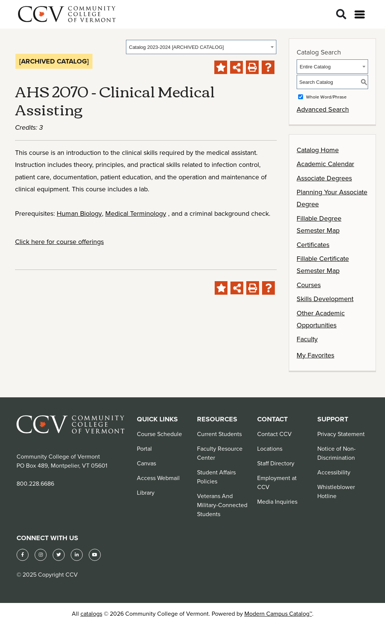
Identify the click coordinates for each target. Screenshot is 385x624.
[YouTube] (95, 555)
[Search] (341, 14)
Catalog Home (318, 149)
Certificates (313, 244)
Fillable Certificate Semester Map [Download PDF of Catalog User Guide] (323, 264)
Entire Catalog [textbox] (315, 67)
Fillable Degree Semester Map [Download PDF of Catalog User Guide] (319, 224)
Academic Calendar (325, 163)
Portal (144, 448)
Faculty (307, 339)
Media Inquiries (277, 501)
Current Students (219, 434)
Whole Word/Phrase (326, 97)
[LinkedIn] (77, 555)
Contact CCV (274, 434)
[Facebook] (23, 555)
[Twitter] (59, 555)
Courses (309, 284)
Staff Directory (275, 463)
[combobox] (201, 47)
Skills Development (325, 298)
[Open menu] (359, 14)
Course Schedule (159, 434)
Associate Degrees (324, 178)
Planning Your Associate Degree (332, 198)
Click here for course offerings (59, 241)
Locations (269, 448)
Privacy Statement (341, 434)
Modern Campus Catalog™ (278, 613)
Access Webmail (158, 478)
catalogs (91, 613)
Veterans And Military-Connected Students (222, 505)
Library (146, 492)
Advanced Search (323, 109)
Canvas (146, 463)
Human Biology (79, 213)
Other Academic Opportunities (321, 319)
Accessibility (333, 472)
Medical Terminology (135, 213)
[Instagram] (41, 555)
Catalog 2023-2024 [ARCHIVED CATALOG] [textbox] (176, 47)
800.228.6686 (35, 483)
